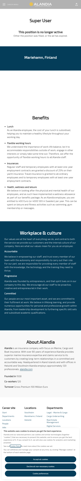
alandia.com (26, 369)
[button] (76, 4)
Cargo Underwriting (55, 416)
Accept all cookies (40, 459)
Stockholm (29, 412)
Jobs (4, 427)
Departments (8, 416)
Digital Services (53, 426)
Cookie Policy (15, 446)
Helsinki (27, 420)
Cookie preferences (40, 473)
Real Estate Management (53, 421)
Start (4, 412)
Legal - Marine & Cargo (57, 412)
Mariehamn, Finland (33, 416)
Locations (6, 420)
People (5, 423)
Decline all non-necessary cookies (40, 466)
